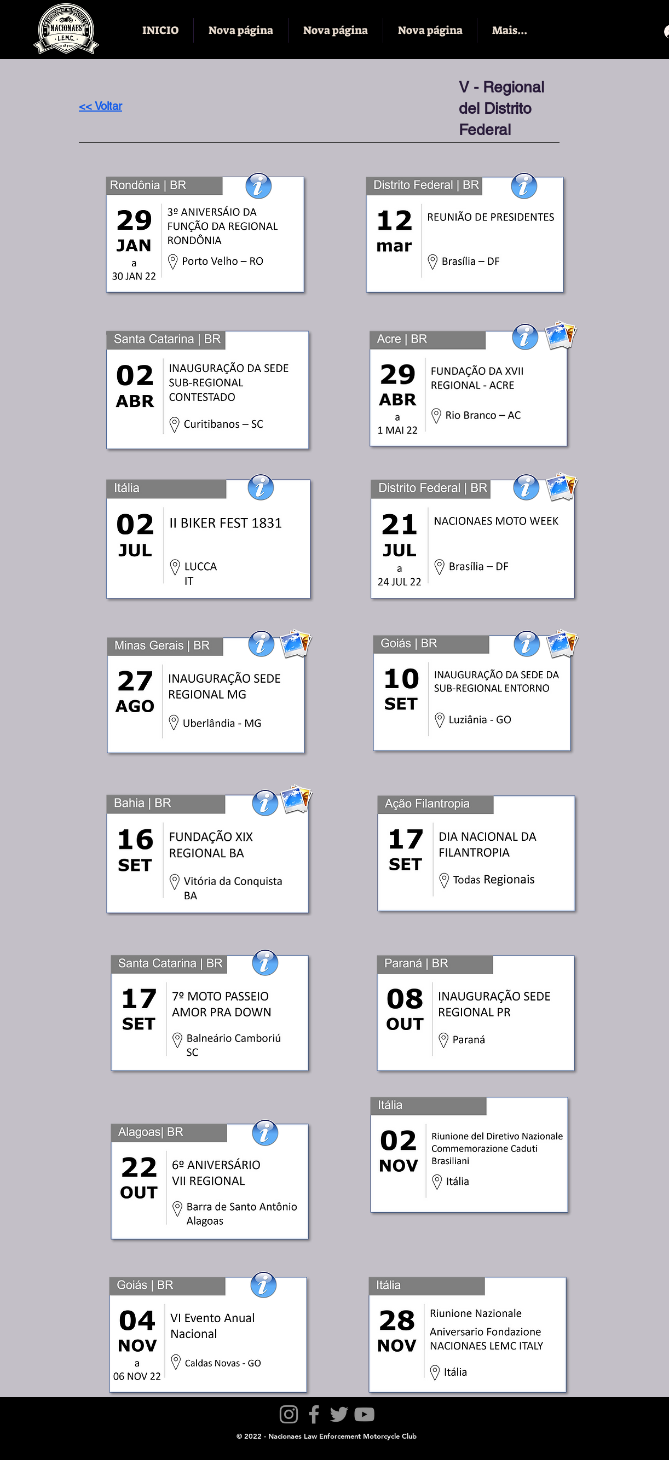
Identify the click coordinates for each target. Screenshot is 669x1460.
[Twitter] (339, 1414)
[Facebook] (314, 1414)
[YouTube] (364, 1414)
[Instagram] (288, 1414)
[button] (265, 802)
